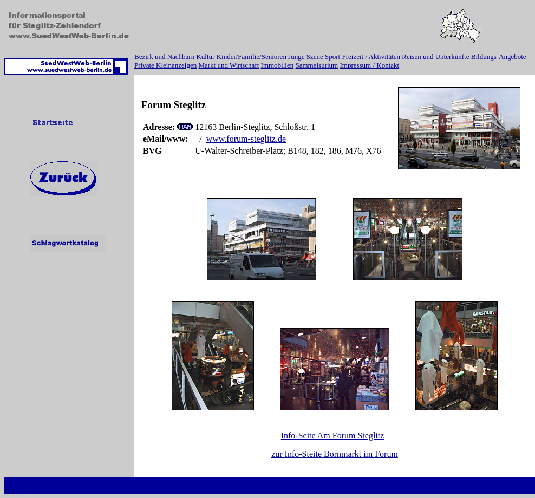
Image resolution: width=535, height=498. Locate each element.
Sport (332, 57)
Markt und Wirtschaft (228, 65)
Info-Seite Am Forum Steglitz (332, 435)
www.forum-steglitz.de (246, 138)
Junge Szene (305, 57)
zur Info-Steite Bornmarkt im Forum (334, 453)
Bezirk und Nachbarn (164, 57)
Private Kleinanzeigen (165, 65)
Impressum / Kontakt (369, 65)
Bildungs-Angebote (498, 57)
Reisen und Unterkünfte (435, 57)
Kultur (205, 57)
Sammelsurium (316, 65)
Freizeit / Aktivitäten (371, 57)
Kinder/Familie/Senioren (251, 57)
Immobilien (277, 65)
